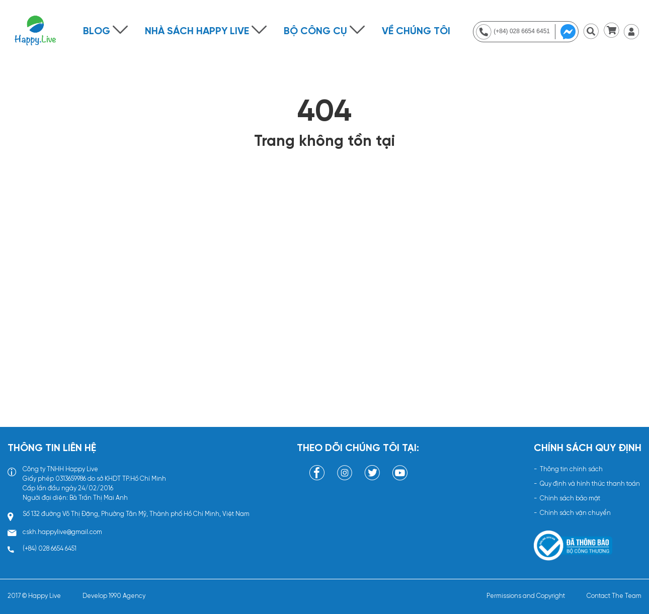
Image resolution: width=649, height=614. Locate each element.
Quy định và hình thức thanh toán (590, 484)
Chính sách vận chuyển (575, 513)
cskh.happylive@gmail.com (62, 532)
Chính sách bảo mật (570, 498)
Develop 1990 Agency (114, 596)
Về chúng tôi (416, 31)
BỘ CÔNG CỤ (315, 31)
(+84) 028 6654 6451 (49, 549)
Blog (96, 31)
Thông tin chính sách (571, 469)
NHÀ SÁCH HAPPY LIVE (197, 31)
